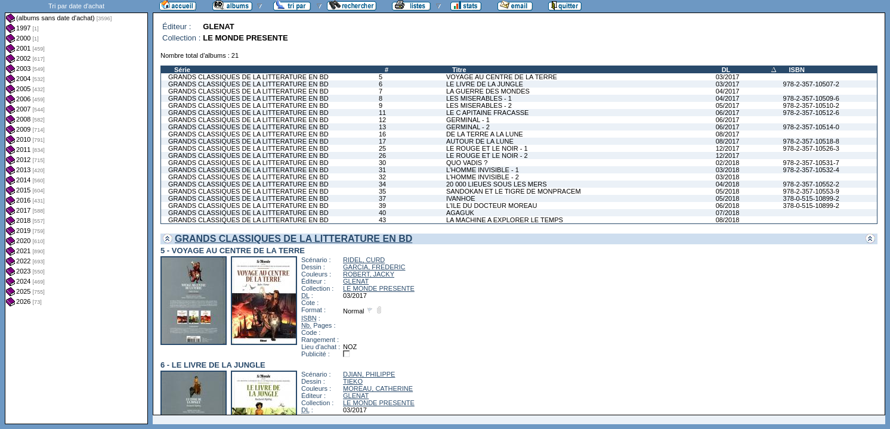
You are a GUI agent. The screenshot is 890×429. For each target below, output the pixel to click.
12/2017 (728, 148)
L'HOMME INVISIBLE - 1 (482, 169)
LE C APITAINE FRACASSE (487, 112)
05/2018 (728, 191)
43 (382, 219)
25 (382, 148)
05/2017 (728, 105)
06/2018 (728, 205)
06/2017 (728, 112)
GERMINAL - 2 (468, 126)
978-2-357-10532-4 (811, 169)
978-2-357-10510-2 (811, 105)
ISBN (797, 69)
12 (382, 119)
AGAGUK (460, 212)
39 (382, 205)
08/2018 (728, 219)
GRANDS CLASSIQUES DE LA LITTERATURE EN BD (248, 76)
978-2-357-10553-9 (811, 191)
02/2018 (728, 162)
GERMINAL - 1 (468, 119)
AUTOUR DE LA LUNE (480, 141)
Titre (459, 69)
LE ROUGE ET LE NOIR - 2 (487, 155)
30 (382, 162)
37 (382, 198)
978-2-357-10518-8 (811, 141)
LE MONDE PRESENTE (379, 288)
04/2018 (728, 184)
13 (382, 126)
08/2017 (728, 134)
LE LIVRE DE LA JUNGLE (484, 84)
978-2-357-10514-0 (811, 126)
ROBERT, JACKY (368, 274)
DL (726, 69)
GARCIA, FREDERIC (374, 267)
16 (382, 134)
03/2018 (728, 169)
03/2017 (728, 76)
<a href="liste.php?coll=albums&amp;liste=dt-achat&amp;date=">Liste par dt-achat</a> (76, 212)
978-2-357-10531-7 (811, 162)
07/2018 (728, 212)
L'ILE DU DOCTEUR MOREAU (491, 205)
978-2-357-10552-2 (811, 184)
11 (382, 112)
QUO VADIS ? (466, 162)
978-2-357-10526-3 (811, 148)
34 (382, 184)
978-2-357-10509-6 (811, 98)
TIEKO (353, 381)
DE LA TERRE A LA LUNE (484, 134)
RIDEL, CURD (364, 259)
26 (382, 155)
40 (382, 212)
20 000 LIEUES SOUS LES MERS (496, 184)
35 (382, 191)
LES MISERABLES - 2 (479, 105)
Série (182, 69)
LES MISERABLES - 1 (479, 98)
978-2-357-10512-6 (811, 112)
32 (382, 177)
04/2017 (728, 91)
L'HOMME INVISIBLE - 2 (482, 177)
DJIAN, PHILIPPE (369, 374)
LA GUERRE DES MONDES (488, 91)
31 (382, 169)
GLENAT (356, 281)
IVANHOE (460, 198)
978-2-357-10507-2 (811, 84)
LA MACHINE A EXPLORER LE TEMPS (504, 219)
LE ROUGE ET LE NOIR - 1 (487, 148)
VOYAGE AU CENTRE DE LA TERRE (501, 76)
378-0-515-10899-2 (811, 198)
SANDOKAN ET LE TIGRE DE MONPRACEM (513, 191)
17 (382, 141)
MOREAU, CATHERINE (378, 388)
